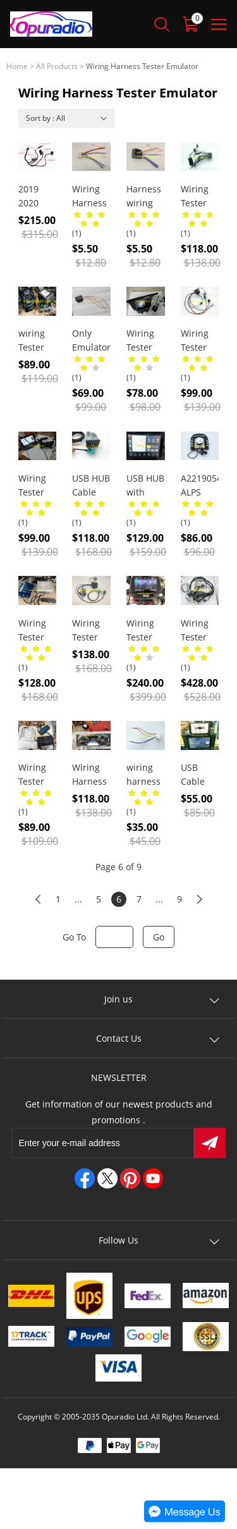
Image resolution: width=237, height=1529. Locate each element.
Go (158, 937)
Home (17, 66)
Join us (118, 999)
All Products (57, 66)
